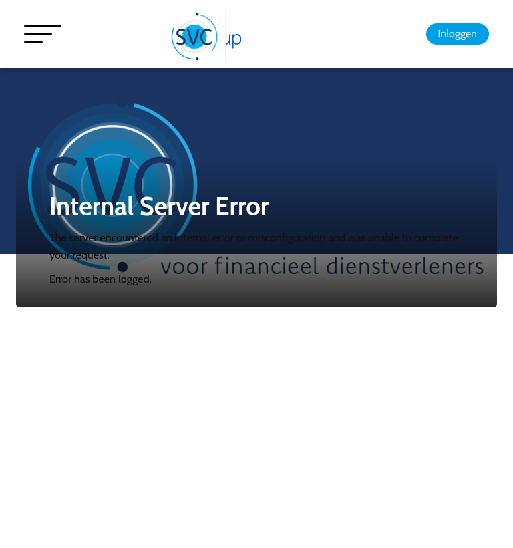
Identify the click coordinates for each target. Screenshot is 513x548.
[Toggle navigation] (42, 34)
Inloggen (457, 33)
